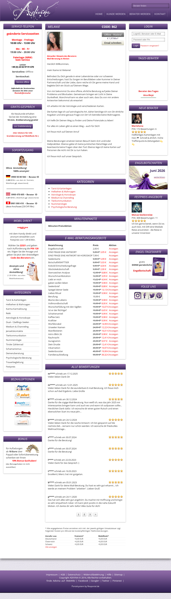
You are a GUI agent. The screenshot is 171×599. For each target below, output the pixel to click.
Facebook (83, 580)
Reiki (8, 313)
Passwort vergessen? (150, 45)
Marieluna (137, 125)
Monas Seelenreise (142, 214)
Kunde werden (116, 14)
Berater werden (139, 14)
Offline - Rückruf (113, 34)
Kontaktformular (23, 92)
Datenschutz (74, 574)
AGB (63, 574)
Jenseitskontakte (14, 331)
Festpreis (10, 366)
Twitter (105, 580)
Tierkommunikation (16, 335)
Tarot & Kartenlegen (16, 299)
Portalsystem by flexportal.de (85, 586)
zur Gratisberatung (22, 126)
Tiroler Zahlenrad (14, 344)
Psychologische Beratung (18, 357)
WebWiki (70, 580)
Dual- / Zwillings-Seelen (17, 322)
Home (99, 14)
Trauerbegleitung (14, 362)
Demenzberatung (15, 353)
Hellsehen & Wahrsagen (18, 304)
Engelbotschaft (142, 270)
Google (94, 580)
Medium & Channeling (17, 326)
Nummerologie (13, 339)
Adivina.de (30, 10)
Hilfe (109, 574)
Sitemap (118, 574)
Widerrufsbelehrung (93, 574)
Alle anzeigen (51, 547)
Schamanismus (13, 348)
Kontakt (160, 14)
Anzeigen (113, 248)
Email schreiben (112, 43)
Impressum (52, 574)
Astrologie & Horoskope (18, 317)
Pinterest (117, 580)
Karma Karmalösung (16, 308)
